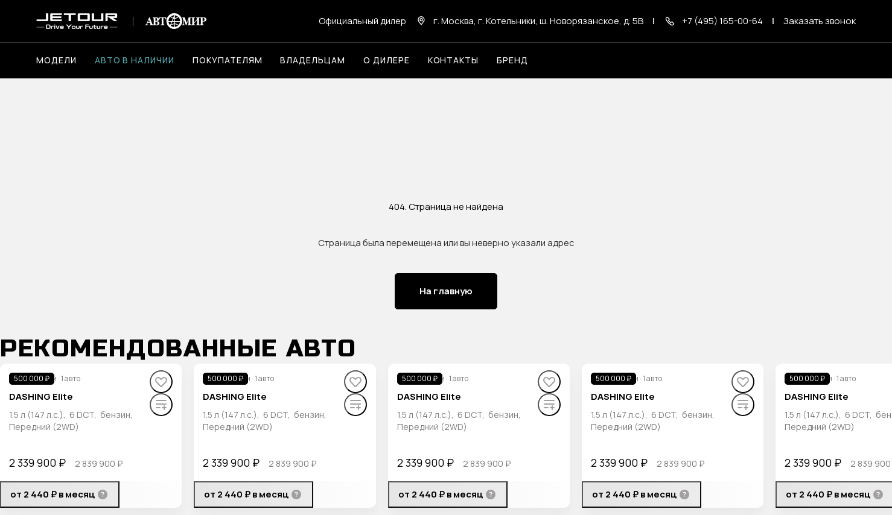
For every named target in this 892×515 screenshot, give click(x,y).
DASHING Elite (41, 397)
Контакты (453, 60)
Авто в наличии (134, 60)
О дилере (386, 60)
